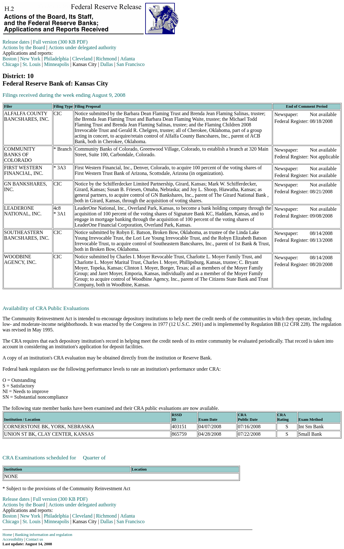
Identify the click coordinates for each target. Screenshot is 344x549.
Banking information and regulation (43, 535)
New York (30, 58)
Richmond (106, 58)
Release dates (16, 42)
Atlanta (127, 58)
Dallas (106, 64)
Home (7, 535)
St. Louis (32, 64)
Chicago (10, 64)
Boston (9, 58)
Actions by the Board (23, 47)
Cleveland (82, 58)
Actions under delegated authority (82, 47)
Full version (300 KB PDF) (60, 42)
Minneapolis (56, 64)
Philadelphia (56, 58)
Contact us (34, 539)
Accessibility (12, 539)
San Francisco (131, 64)
